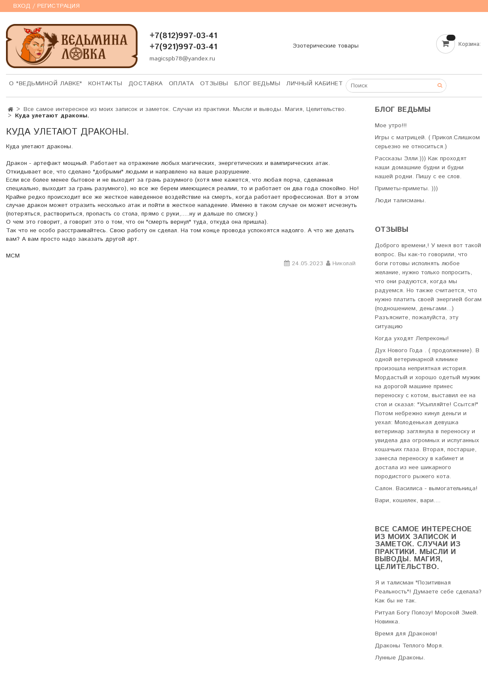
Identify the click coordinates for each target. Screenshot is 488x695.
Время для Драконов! (406, 633)
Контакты (105, 83)
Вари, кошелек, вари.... (407, 500)
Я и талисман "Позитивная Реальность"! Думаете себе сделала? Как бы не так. (428, 591)
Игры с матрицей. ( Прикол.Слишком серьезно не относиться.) (427, 142)
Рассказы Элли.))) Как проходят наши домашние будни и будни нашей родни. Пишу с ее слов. (421, 167)
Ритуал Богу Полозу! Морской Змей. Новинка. (426, 617)
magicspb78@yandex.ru (182, 58)
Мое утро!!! (391, 125)
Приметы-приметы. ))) (406, 188)
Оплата (181, 83)
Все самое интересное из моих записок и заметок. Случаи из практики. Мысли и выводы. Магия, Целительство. (185, 109)
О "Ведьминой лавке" (45, 83)
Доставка (146, 83)
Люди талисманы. (400, 200)
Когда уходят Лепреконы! (412, 338)
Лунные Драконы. (400, 657)
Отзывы (214, 83)
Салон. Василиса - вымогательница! (426, 488)
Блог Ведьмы (257, 83)
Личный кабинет (314, 83)
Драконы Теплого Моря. (409, 645)
